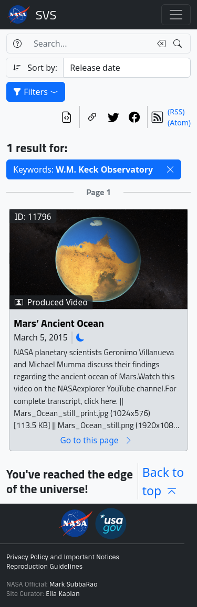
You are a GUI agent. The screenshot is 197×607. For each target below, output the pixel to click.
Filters (35, 92)
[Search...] (89, 44)
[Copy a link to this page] (92, 117)
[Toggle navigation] (176, 14)
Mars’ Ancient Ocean (59, 323)
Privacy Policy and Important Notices (62, 557)
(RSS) (176, 111)
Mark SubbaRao (73, 584)
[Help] (17, 44)
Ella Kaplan (63, 594)
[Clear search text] (159, 44)
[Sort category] (127, 68)
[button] (170, 169)
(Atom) (179, 122)
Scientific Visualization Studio (46, 14)
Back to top (163, 481)
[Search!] (179, 44)
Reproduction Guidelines (44, 566)
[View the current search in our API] (66, 117)
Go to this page (96, 440)
